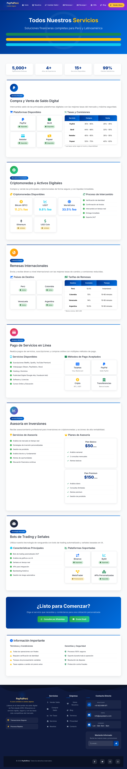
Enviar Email (79, 619)
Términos (72, 716)
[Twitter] (102, 761)
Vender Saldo (53, 703)
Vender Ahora (116, 5)
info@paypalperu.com (103, 717)
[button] (52, 5)
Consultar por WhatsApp (53, 619)
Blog (70, 711)
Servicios (52, 722)
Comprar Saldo (52, 710)
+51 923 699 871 (101, 706)
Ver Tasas (52, 716)
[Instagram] (110, 761)
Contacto (72, 727)
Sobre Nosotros (72, 704)
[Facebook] (94, 761)
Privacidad (72, 722)
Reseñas (51, 727)
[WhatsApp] (118, 761)
